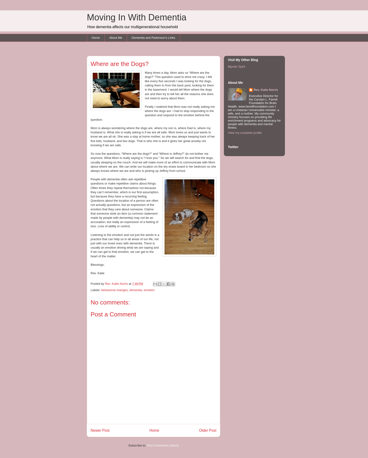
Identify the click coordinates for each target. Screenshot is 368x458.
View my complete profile (245, 133)
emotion (149, 290)
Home (96, 37)
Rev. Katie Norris (266, 90)
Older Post (207, 430)
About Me (115, 37)
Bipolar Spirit (236, 66)
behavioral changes (114, 290)
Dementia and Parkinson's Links (153, 37)
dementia (136, 290)
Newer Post (100, 430)
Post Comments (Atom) (163, 445)
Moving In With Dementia (137, 17)
